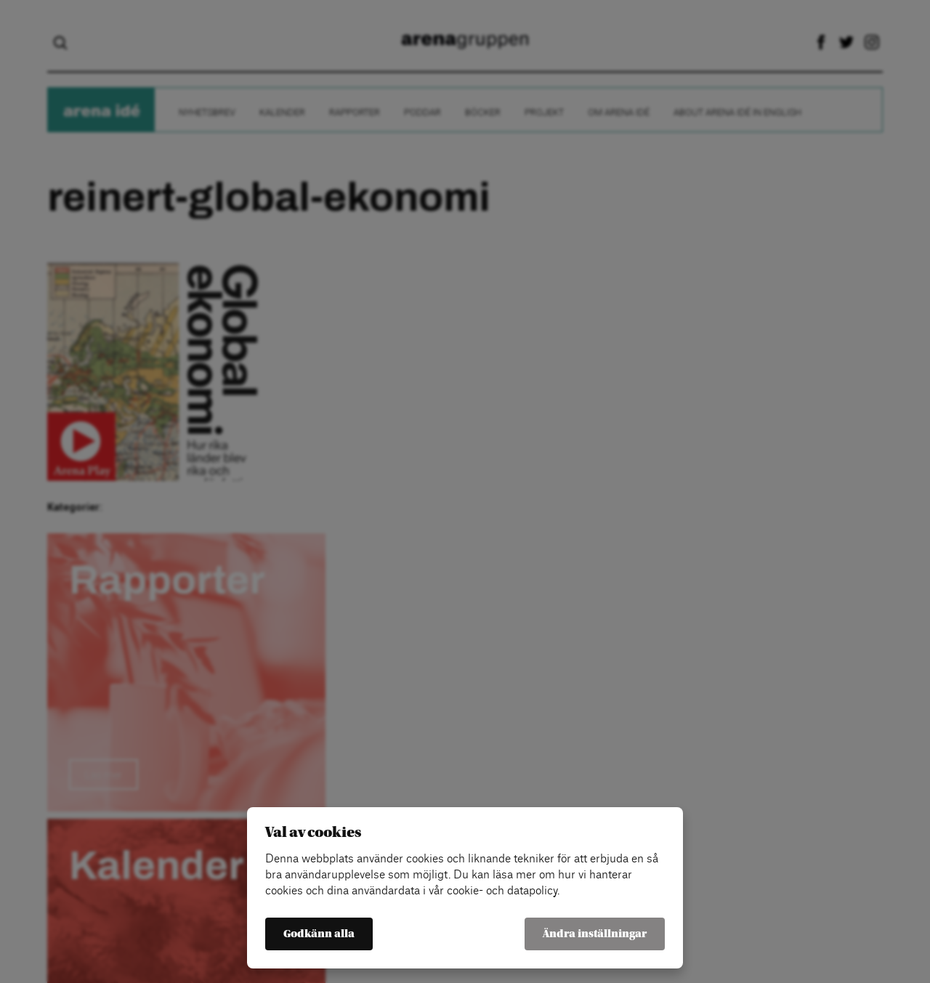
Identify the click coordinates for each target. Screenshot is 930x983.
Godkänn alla (319, 934)
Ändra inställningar (595, 934)
